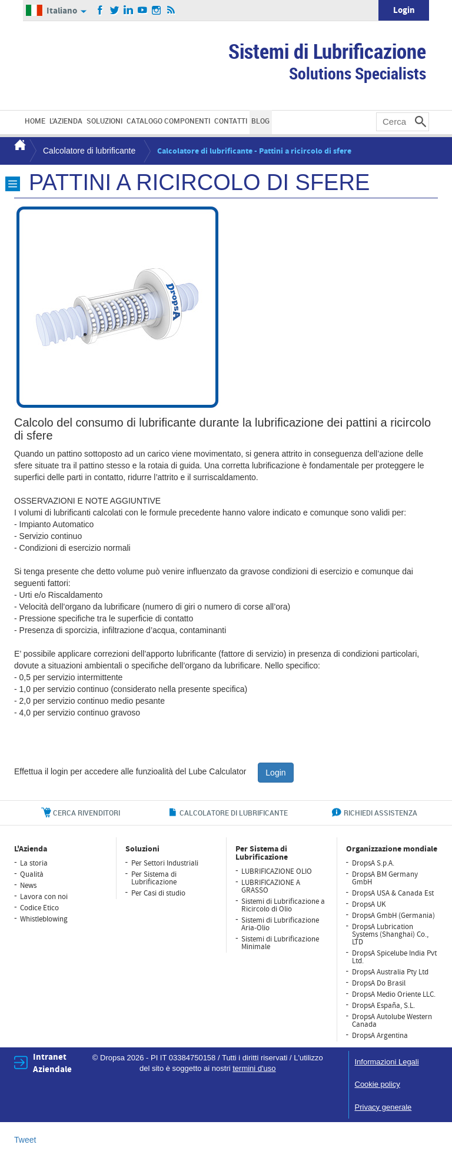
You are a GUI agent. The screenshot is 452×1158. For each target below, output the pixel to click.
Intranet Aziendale (52, 1063)
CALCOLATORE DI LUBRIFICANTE (234, 812)
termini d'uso (253, 1068)
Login (404, 10)
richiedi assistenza (380, 812)
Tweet (25, 1139)
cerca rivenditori (86, 812)
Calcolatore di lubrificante (89, 150)
